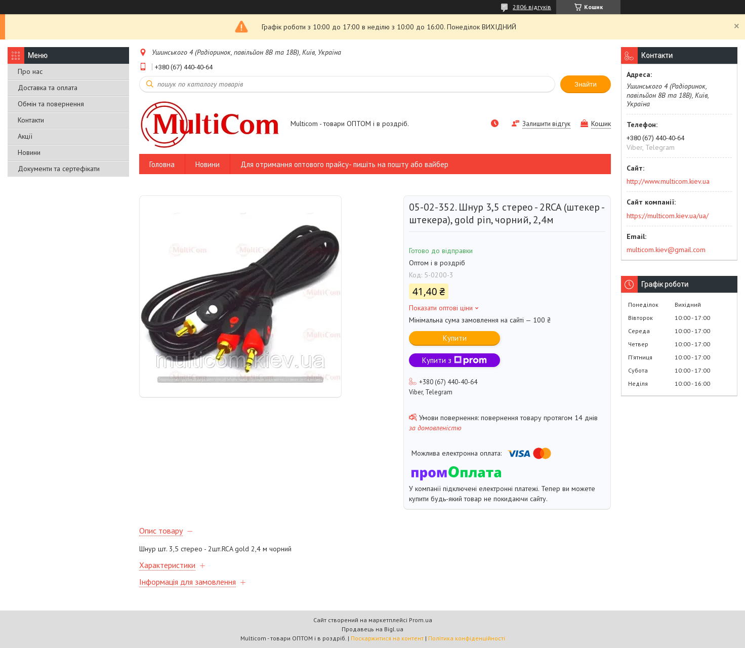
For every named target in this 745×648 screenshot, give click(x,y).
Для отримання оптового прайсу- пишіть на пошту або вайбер (344, 164)
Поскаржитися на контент (387, 638)
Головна (162, 164)
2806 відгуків (532, 7)
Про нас (30, 71)
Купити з (454, 360)
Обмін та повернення (51, 103)
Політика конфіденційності (466, 638)
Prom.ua (420, 620)
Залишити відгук (546, 123)
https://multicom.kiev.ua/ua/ (668, 215)
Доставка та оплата (47, 87)
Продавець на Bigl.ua (372, 629)
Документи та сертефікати (59, 168)
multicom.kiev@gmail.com (666, 249)
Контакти (31, 120)
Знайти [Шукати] (585, 84)
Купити (455, 338)
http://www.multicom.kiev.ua (668, 181)
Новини (29, 152)
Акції (25, 136)
